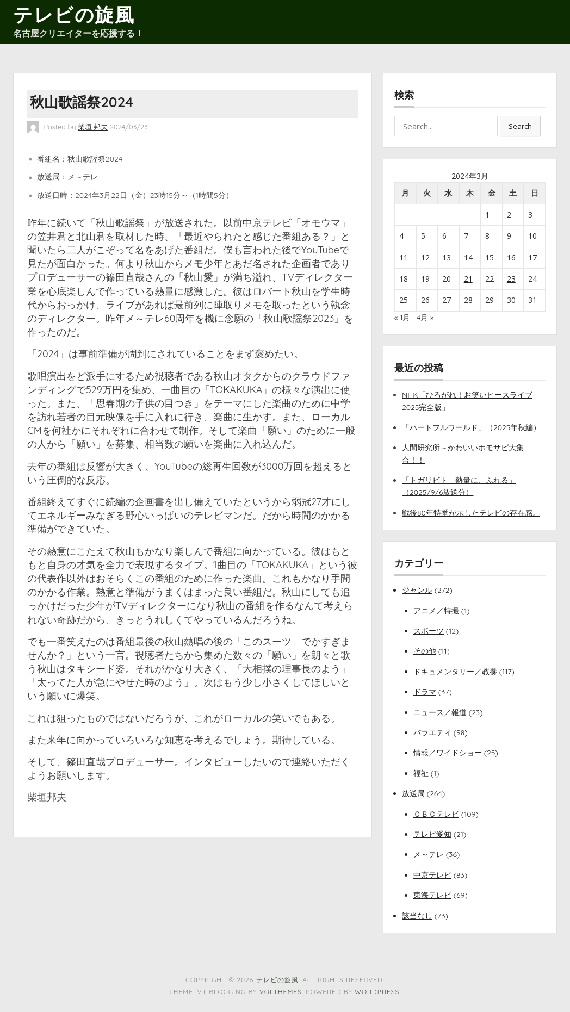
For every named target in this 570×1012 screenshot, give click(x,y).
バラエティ (432, 732)
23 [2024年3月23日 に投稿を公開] (511, 279)
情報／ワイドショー (447, 753)
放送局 (413, 793)
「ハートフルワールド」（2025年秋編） (471, 427)
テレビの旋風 (73, 15)
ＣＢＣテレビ (436, 814)
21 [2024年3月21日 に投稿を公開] (468, 279)
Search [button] (520, 126)
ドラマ (424, 692)
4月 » (425, 317)
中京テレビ (432, 875)
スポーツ (428, 631)
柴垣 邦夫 (93, 126)
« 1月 (402, 317)
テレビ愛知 (432, 834)
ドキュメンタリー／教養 (455, 671)
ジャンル (417, 590)
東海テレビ (432, 895)
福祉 (421, 773)
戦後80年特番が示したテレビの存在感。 (471, 513)
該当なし (417, 916)
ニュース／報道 (440, 712)
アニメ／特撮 (436, 611)
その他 (424, 651)
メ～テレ (428, 854)
